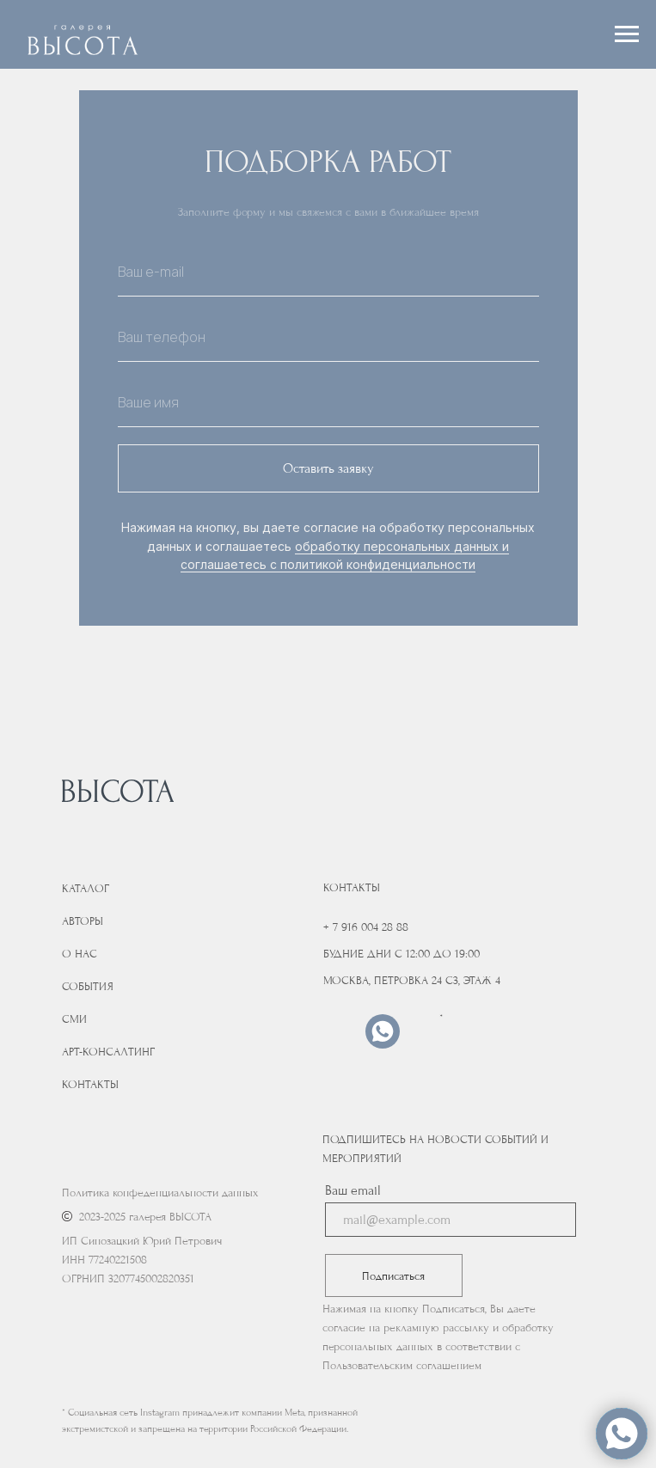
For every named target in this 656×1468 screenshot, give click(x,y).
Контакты (90, 1084)
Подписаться (393, 1275)
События (87, 986)
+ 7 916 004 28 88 (365, 927)
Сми (74, 1018)
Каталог (85, 888)
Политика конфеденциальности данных (160, 1192)
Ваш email (353, 1190)
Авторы (82, 920)
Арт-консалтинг (108, 1051)
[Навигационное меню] (627, 34)
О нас (79, 953)
